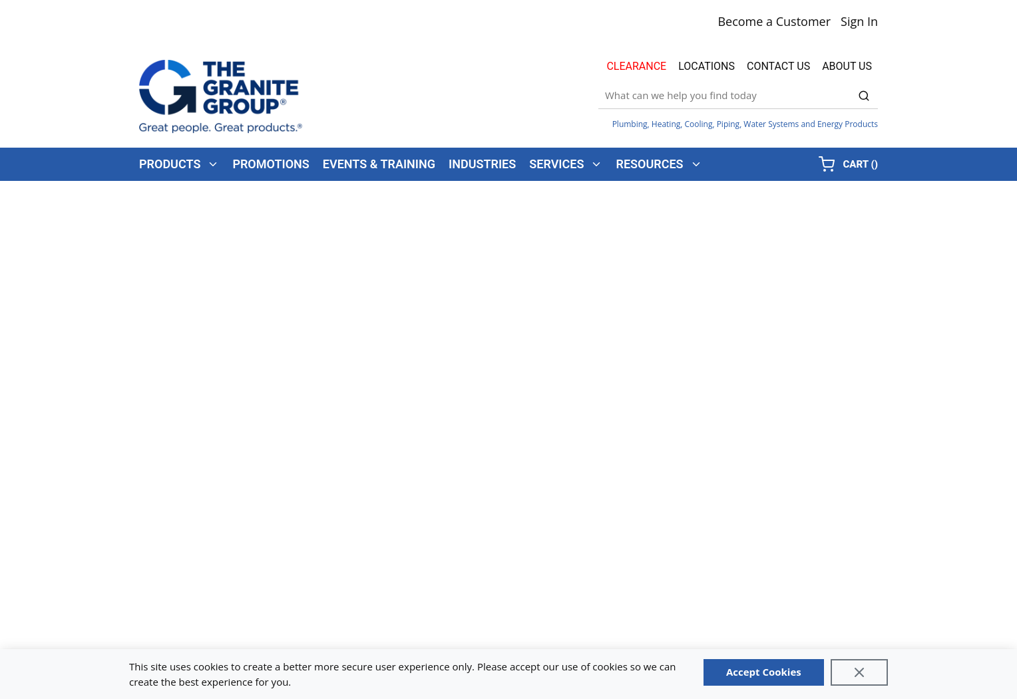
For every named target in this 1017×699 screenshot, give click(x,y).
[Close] (859, 672)
